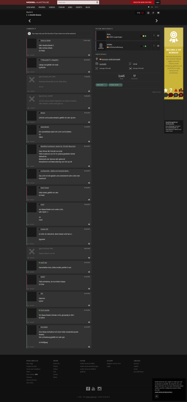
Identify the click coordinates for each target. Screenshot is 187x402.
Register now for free (142, 2)
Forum (62, 7)
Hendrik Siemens (35, 15)
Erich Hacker (45, 310)
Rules (28, 372)
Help (156, 7)
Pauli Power (45, 188)
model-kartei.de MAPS (87, 363)
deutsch (136, 363)
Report (32, 55)
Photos (42, 7)
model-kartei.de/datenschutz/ (163, 392)
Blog (88, 7)
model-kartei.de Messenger (89, 366)
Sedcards (30, 7)
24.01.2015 (103, 64)
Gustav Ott (44, 229)
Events (79, 7)
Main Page (29, 363)
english (136, 366)
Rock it (29, 12)
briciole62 (44, 327)
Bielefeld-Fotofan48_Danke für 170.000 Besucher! (58, 146)
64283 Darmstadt (114, 59)
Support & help (31, 366)
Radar (55, 377)
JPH (42, 294)
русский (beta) (138, 372)
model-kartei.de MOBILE (88, 369)
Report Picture (157, 92)
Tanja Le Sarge (46, 40)
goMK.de (83, 372)
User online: (32, 374)
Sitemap (29, 377)
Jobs (70, 7)
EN (152, 7)
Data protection (31, 380)
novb (42, 205)
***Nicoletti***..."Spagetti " (50, 60)
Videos (52, 7)
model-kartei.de (91, 397)
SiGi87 (43, 277)
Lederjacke (102, 85)
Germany (105, 59)
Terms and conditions (33, 369)
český (135, 369)
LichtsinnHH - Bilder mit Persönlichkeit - (55, 171)
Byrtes (43, 113)
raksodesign (45, 127)
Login (157, 2)
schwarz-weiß (115, 85)
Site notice (29, 383)
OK (156, 396)
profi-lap (44, 263)
